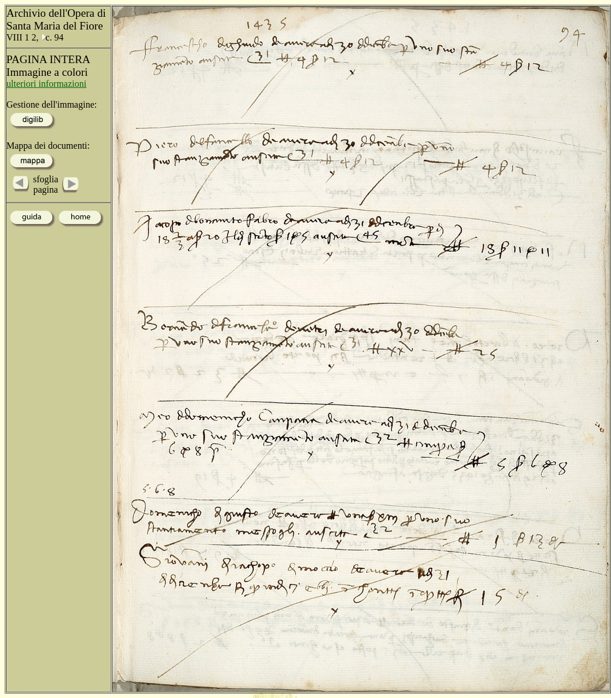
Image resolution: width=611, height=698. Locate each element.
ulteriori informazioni (46, 84)
